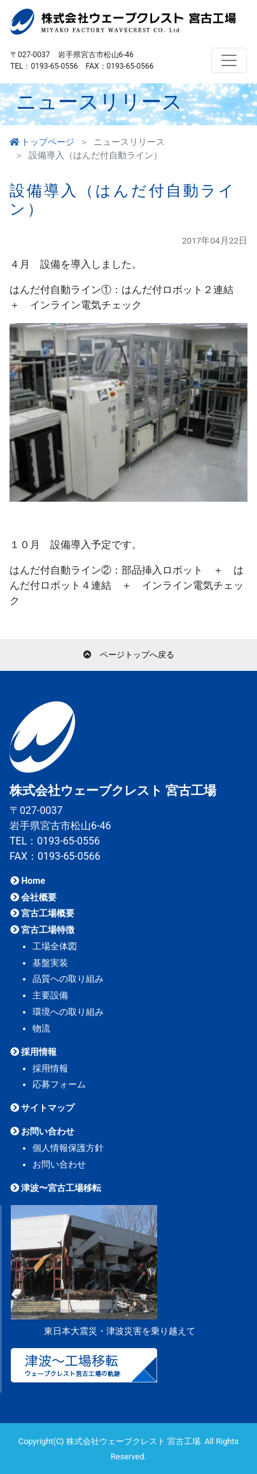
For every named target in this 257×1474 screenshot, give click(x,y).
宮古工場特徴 (42, 930)
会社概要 (33, 897)
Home (27, 881)
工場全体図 (54, 946)
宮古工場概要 (42, 913)
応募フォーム (59, 1084)
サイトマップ (42, 1108)
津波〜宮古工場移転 (55, 1188)
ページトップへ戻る (137, 654)
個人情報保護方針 (68, 1148)
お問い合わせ (42, 1131)
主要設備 (50, 995)
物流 (41, 1028)
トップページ (42, 142)
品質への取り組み (68, 979)
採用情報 (33, 1052)
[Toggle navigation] (229, 60)
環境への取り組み (68, 1012)
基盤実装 (50, 963)
